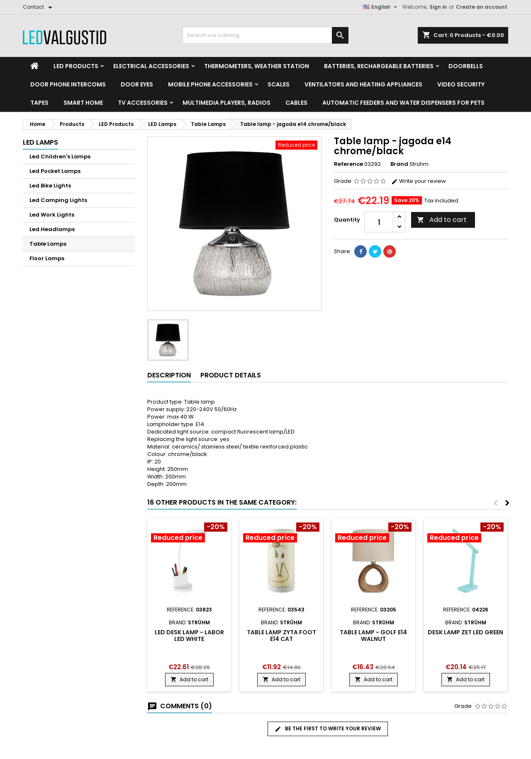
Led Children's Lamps (59, 156)
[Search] (265, 35)
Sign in (438, 6)
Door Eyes (137, 84)
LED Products (76, 66)
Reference (348, 164)
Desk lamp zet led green (465, 632)
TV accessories (143, 103)
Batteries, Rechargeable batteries (379, 66)
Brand (399, 164)
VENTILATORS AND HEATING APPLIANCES (363, 84)
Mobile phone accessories (210, 84)
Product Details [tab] (230, 375)
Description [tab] (169, 375)
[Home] (34, 66)
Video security (461, 84)
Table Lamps (47, 244)
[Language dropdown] (381, 7)
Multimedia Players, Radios (226, 103)
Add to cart (442, 219)
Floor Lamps (46, 258)
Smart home (83, 103)
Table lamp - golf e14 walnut (373, 635)
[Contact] (39, 7)
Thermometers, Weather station (256, 66)
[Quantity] (378, 222)
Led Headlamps (52, 229)
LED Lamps (40, 142)
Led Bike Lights (50, 186)
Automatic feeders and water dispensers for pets (403, 103)
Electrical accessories (151, 66)
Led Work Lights (51, 215)
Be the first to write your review (328, 728)
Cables (296, 103)
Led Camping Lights (58, 200)
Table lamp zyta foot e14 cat (281, 635)
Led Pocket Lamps (54, 171)
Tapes (39, 103)
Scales (279, 84)
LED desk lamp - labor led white (189, 635)
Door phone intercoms (68, 84)
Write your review (418, 181)
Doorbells (465, 66)
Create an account (481, 6)
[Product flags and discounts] (189, 533)
